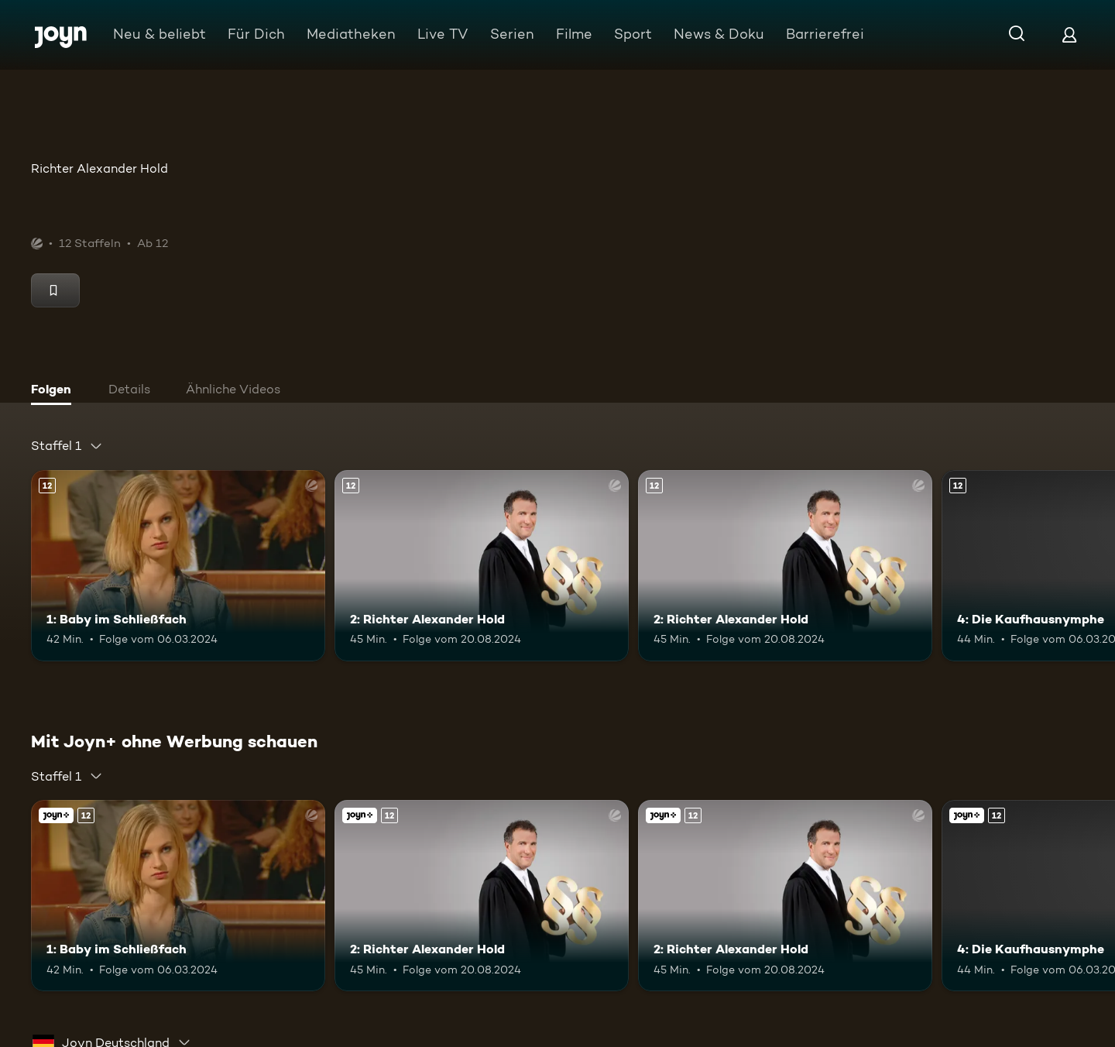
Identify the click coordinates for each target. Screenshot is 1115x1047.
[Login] (1069, 34)
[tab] (55, 391)
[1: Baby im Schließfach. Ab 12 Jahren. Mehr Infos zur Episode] (178, 565)
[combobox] (67, 446)
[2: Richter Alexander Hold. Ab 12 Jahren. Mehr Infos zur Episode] (481, 565)
